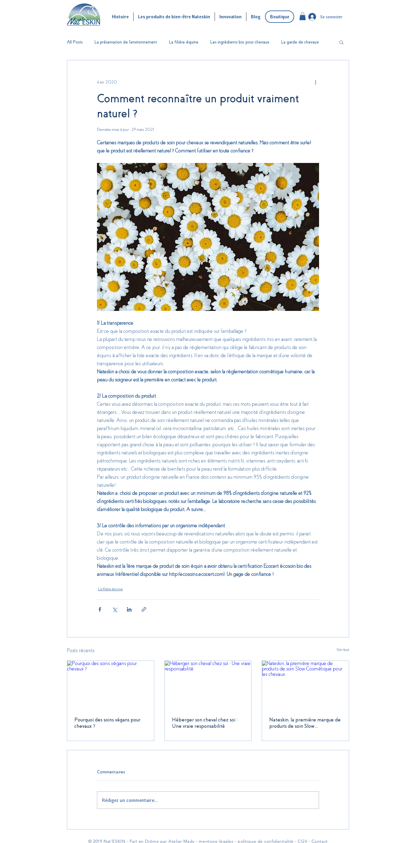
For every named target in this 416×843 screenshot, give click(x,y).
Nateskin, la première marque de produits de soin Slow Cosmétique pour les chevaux (305, 723)
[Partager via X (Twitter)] (114, 609)
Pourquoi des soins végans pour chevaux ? (107, 723)
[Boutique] (279, 17)
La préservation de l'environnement (126, 42)
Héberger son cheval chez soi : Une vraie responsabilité (205, 723)
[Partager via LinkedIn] (129, 609)
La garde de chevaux (300, 42)
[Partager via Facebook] (100, 609)
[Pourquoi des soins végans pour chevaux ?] (110, 685)
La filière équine (183, 42)
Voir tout (342, 649)
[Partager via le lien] (144, 609)
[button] (302, 16)
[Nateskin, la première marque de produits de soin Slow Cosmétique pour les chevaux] (305, 685)
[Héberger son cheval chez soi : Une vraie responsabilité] (208, 685)
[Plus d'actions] (315, 82)
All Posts (75, 42)
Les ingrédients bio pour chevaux (239, 42)
